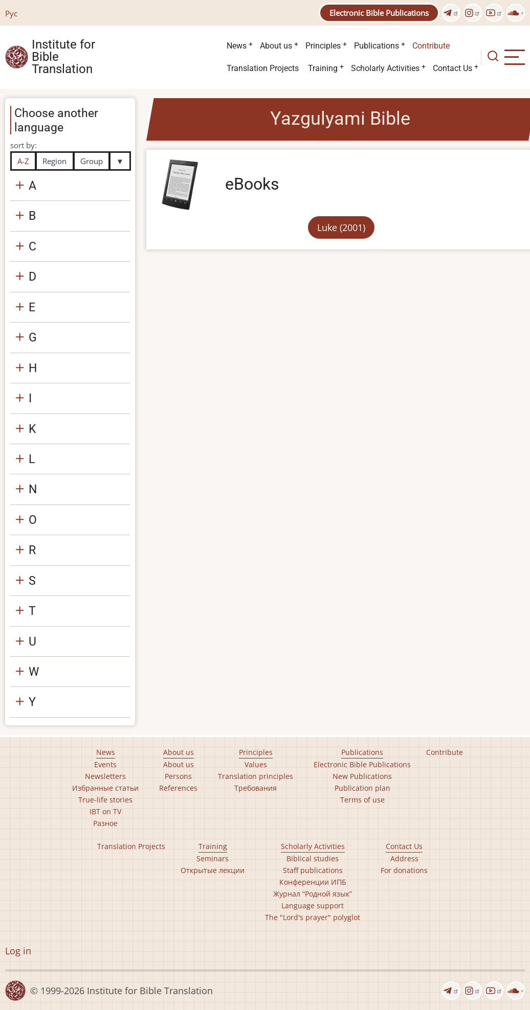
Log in (18, 951)
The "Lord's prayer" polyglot (312, 917)
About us (276, 46)
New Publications (362, 776)
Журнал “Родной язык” (312, 894)
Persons (178, 776)
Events (105, 764)
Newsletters (105, 776)
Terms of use (362, 800)
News (237, 46)
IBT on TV (105, 811)
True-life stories (105, 800)
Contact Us (452, 68)
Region (54, 161)
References (178, 788)
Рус (11, 13)
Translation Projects (263, 68)
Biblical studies (312, 858)
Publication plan (362, 788)
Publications (376, 46)
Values (256, 764)
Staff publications (313, 870)
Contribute (431, 46)
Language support (312, 905)
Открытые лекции (213, 870)
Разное (105, 823)
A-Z (23, 161)
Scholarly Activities (385, 68)
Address (404, 858)
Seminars (212, 858)
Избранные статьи (105, 788)
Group (91, 161)
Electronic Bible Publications (379, 13)
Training (323, 68)
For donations (404, 870)
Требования (255, 788)
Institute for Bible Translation (63, 57)
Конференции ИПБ (312, 882)
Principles (323, 46)
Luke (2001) (341, 227)
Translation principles (255, 776)
